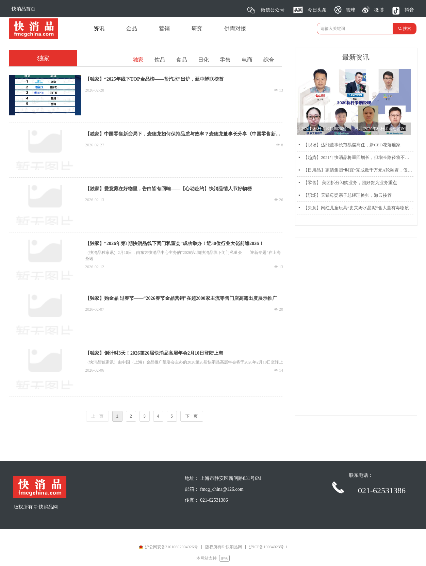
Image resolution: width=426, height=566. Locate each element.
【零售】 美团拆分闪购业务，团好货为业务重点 (350, 182)
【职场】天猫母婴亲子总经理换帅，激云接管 (347, 195)
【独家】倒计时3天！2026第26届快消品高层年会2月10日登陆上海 (154, 353)
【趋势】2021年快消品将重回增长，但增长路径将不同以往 (358, 157)
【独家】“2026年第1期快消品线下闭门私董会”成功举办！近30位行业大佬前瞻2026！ (174, 243)
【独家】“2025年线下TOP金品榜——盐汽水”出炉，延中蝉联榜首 (154, 79)
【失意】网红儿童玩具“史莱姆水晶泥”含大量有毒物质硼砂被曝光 (358, 207)
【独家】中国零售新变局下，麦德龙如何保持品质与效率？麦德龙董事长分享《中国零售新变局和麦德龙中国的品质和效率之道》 (182, 134)
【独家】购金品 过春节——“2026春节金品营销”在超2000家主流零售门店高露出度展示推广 (181, 298)
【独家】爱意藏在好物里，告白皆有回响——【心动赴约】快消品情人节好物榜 (168, 188)
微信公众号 (272, 10)
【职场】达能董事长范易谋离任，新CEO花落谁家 (351, 144)
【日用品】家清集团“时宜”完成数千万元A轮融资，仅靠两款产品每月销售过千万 (358, 170)
